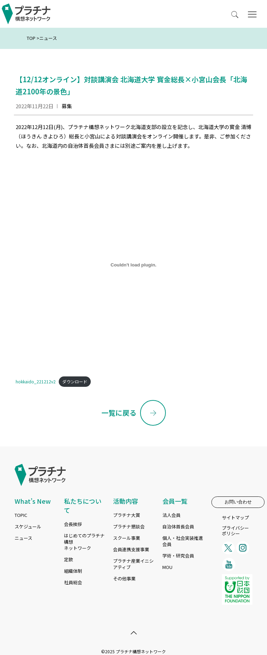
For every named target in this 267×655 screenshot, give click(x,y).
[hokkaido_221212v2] (133, 265)
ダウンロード (74, 381)
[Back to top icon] (133, 632)
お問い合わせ (238, 501)
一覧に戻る (119, 413)
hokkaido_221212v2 (36, 381)
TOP (31, 38)
